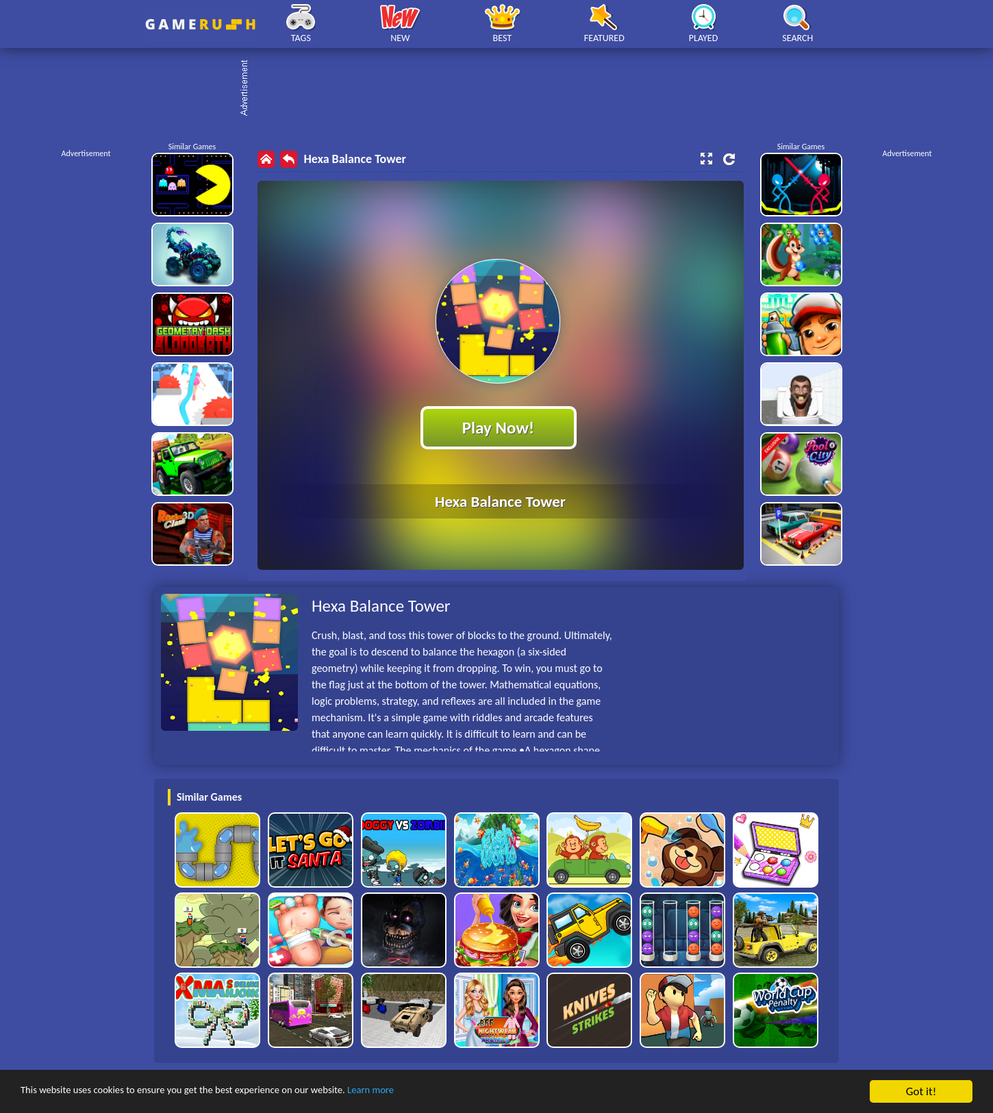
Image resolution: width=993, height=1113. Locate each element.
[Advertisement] (503, 89)
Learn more (428, 1092)
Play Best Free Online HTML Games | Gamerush (200, 24)
